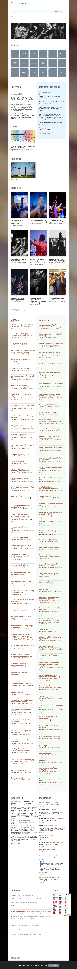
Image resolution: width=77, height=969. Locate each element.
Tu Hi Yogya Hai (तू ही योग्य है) (18, 770)
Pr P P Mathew (20, 508)
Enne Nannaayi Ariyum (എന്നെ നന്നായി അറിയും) (57, 221)
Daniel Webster (57, 574)
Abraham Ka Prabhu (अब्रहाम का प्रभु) (20, 454)
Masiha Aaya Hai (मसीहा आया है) (48, 405)
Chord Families (15, 826)
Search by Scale (53, 53)
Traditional (19, 703)
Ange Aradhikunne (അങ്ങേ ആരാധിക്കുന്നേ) (18, 260)
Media (43, 72)
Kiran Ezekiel (19, 498)
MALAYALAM (27, 326)
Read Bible (62, 63)
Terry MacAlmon (57, 556)
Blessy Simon (48, 709)
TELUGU (57, 397)
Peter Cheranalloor (49, 678)
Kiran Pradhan (20, 603)
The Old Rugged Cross (51, 825)
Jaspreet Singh (20, 772)
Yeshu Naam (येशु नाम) (17, 692)
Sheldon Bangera (49, 762)
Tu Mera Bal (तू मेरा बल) (17, 496)
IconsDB (13, 922)
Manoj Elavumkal (54, 689)
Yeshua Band (19, 594)
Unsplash (13, 902)
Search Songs (43, 53)
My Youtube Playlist (15, 63)
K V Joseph (19, 548)
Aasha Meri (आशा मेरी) (17, 425)
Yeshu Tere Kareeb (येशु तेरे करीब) (19, 538)
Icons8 (12, 925)
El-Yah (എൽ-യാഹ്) (17, 778)
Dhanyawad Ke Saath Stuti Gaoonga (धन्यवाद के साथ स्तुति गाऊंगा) (49, 598)
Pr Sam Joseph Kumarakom (51, 771)
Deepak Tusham (26, 335)
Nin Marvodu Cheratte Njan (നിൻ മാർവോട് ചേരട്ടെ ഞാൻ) (20, 664)
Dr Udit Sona (19, 648)
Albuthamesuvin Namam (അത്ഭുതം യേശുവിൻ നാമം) (21, 546)
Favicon (13, 929)
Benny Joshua (48, 657)
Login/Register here (44, 133)
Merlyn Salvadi (55, 709)
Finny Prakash (23, 428)
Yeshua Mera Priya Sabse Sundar (54, 842)
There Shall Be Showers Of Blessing (49, 573)
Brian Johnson (20, 426)
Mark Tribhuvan (20, 539)
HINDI (23, 337)
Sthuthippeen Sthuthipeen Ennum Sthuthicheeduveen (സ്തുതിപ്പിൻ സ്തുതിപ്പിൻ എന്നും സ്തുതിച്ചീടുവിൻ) (21, 636)
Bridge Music (48, 747)
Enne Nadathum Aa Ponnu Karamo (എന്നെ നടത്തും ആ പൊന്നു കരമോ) (23, 351)
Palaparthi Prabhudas (50, 397)
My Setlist (62, 53)
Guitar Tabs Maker (43, 63)
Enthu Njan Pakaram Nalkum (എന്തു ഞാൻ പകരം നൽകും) (21, 573)
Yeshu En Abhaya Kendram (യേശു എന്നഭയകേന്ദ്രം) (18, 299)
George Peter (19, 388)
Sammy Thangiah (26, 498)
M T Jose (47, 525)
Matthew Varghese (27, 530)
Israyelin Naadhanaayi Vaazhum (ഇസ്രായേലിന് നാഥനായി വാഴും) (50, 676)
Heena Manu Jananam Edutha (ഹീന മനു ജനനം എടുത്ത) (38, 221)
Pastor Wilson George (50, 600)
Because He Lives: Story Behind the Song (22, 820)
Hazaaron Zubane (49, 835)
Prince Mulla (48, 755)
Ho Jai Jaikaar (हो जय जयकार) (19, 343)
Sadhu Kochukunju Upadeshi (23, 723)
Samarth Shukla (28, 397)
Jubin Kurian (19, 657)
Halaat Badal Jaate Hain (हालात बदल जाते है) (23, 609)
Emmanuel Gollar (20, 463)
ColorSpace (14, 934)
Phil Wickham (16, 428)
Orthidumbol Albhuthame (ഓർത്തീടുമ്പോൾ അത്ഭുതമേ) (20, 469)
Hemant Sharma (17, 337)
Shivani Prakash (26, 426)
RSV (18, 734)
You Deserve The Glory (45, 555)
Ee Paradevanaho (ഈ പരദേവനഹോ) (22, 325)
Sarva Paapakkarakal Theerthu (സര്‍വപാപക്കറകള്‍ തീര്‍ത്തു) (20, 749)
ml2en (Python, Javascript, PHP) (20, 911)
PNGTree (13, 906)
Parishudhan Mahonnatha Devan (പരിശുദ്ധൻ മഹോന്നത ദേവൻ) (49, 619)
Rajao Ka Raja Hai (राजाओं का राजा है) (21, 369)
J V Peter (19, 629)
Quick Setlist (24, 63)
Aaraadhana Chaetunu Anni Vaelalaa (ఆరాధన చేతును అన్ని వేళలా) (49, 395)
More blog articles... (16, 843)
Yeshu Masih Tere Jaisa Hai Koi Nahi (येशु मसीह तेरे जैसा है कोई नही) (22, 591)
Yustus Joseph (20, 326)
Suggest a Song (34, 63)
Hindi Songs (15, 53)
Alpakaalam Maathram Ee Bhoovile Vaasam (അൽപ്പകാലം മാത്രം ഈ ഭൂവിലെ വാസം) (38, 300)
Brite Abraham (20, 530)
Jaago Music (48, 406)
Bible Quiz (53, 63)
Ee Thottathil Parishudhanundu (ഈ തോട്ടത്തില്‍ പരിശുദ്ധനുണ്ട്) (21, 435)
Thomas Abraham (21, 519)
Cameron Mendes (20, 397)
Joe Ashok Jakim (20, 763)
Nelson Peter (48, 689)
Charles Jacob (20, 419)
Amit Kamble (19, 335)
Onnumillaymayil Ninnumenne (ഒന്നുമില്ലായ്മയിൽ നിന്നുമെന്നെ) (50, 686)
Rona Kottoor (19, 712)
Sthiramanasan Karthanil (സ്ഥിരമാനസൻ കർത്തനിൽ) (18, 222)
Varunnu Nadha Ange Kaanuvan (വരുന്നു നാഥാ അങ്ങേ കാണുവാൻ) (22, 760)
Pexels (12, 899)
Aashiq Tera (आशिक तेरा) (17, 461)
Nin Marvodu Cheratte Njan (52, 877)
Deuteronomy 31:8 (16, 94)
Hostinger (13, 895)
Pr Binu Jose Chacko (21, 437)
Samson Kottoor (26, 712)
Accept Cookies (53, 965)
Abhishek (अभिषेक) (44, 589)
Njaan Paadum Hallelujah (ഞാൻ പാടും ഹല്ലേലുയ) (57, 259)
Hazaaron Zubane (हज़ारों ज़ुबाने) (19, 334)
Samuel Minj (19, 448)
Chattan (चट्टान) (43, 746)
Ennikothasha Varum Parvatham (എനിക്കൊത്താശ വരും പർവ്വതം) (22, 386)
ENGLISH (41, 558)
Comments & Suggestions (52, 802)
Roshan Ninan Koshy (21, 408)
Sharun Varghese (20, 676)
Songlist (53, 809)
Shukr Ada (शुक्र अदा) (45, 753)
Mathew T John (20, 576)
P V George (19, 639)
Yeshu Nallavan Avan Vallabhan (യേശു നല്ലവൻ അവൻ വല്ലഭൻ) (22, 700)
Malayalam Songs (24, 54)
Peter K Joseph (57, 678)
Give (62, 72)
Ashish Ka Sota (51, 849)
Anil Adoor (19, 354)
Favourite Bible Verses (15, 73)
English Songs (33, 53)
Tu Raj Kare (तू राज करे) (45, 629)
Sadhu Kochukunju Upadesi (22, 752)
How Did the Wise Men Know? (19, 836)
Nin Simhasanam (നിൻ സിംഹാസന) (21, 683)
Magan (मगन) (43, 760)
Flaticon (13, 916)
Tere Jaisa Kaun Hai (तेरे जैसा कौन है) (49, 655)
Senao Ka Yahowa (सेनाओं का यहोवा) (20, 565)
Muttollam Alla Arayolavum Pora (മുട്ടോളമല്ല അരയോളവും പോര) (21, 655)
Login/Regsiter (58, 11)
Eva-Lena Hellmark (21, 379)
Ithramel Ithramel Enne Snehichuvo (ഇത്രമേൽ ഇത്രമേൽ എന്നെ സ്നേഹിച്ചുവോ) (20, 516)
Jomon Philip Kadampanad (22, 557)
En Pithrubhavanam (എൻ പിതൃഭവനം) (56, 299)
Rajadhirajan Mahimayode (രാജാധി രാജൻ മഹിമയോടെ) (21, 506)
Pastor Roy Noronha (21, 685)
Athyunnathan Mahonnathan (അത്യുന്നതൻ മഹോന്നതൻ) (20, 555)
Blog (34, 72)
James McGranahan (49, 574)
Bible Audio (24, 72)
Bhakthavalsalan (55, 622)
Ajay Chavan (19, 363)
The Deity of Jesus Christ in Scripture (21, 807)
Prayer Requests (52, 73)
